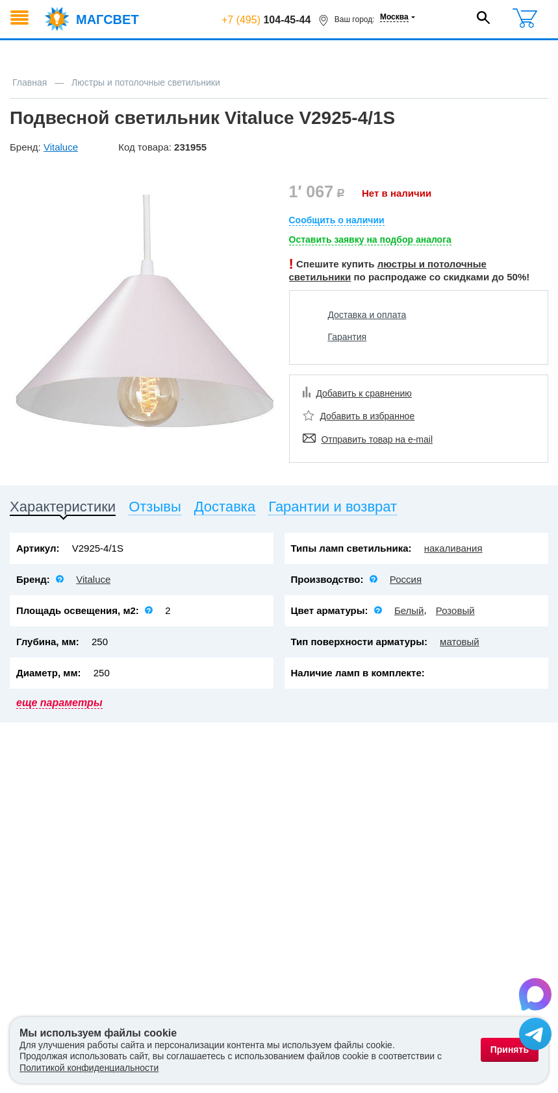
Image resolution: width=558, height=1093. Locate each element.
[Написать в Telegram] (535, 1036)
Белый (409, 610)
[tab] (63, 509)
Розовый (455, 610)
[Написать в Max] (535, 996)
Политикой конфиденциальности (89, 1067)
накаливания (453, 548)
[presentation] (63, 509)
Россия (406, 579)
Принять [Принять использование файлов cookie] (509, 1049)
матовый (459, 641)
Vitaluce (93, 579)
